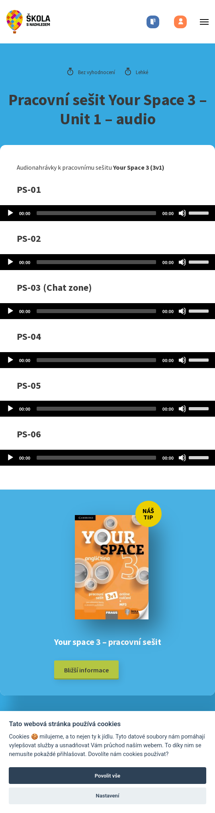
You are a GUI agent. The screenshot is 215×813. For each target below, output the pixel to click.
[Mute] (182, 213)
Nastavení (107, 796)
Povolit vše (107, 776)
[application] (107, 213)
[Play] (10, 213)
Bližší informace (86, 670)
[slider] (96, 213)
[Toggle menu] (202, 21)
